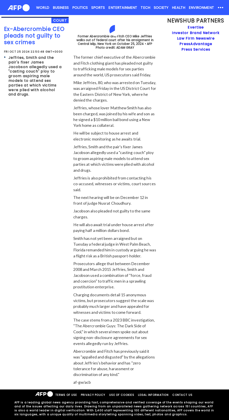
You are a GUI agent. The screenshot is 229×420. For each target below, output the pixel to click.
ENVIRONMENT (201, 7)
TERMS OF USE (66, 395)
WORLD (42, 7)
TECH (145, 7)
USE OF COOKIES (121, 395)
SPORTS (98, 7)
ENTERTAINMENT (122, 7)
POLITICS (80, 7)
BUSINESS (61, 7)
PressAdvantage (195, 43)
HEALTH (178, 7)
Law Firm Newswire (196, 38)
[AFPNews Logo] (19, 8)
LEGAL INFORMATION (153, 395)
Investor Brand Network (195, 32)
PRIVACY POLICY (93, 395)
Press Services (195, 49)
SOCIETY (161, 7)
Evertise (196, 27)
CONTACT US (182, 395)
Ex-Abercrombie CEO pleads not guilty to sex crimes (34, 35)
